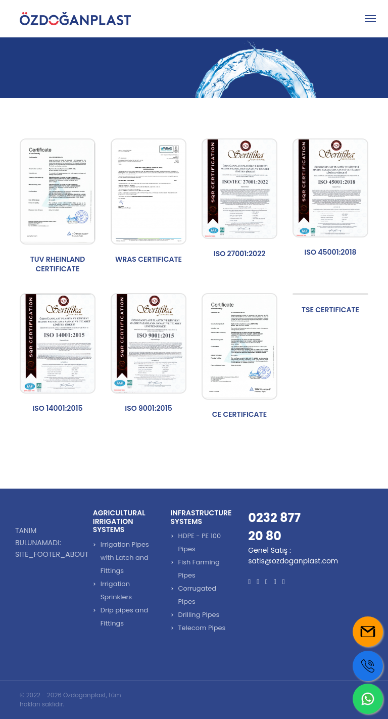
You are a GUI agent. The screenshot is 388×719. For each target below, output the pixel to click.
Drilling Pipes (199, 614)
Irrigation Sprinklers (116, 590)
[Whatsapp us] (368, 699)
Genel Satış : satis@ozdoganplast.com (293, 555)
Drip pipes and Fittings (124, 616)
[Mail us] (368, 631)
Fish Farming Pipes (199, 568)
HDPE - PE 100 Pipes (199, 542)
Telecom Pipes (202, 628)
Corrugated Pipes (197, 595)
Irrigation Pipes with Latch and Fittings (125, 558)
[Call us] (368, 666)
